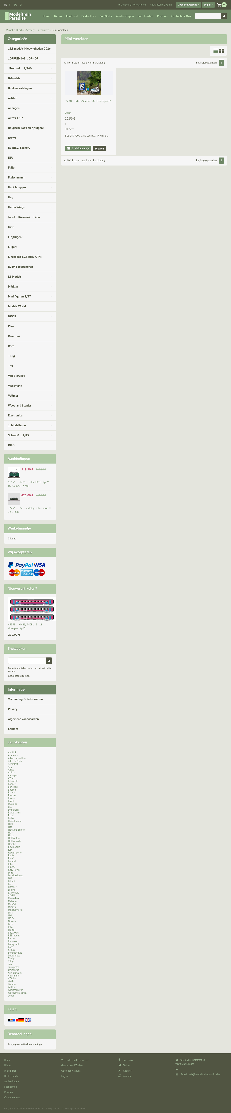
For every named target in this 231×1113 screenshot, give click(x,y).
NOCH (12, 316)
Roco (11, 346)
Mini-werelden (60, 30)
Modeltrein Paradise (33, 1108)
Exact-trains (14, 812)
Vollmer (13, 395)
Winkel (9, 30)
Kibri (11, 227)
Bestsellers (88, 16)
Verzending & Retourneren (25, 699)
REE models (14, 935)
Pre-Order (105, 16)
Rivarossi (14, 336)
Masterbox (13, 898)
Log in (207, 4)
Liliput (12, 247)
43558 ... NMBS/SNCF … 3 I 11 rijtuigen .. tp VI (25, 626)
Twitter (124, 1065)
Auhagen (14, 108)
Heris (11, 832)
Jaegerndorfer (15, 852)
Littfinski (12, 887)
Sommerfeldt (15, 952)
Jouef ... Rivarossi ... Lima (24, 217)
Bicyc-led (13, 786)
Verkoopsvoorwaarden (75, 1108)
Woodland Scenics (20, 405)
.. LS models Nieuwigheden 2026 (29, 48)
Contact (13, 729)
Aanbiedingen (125, 16)
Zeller (11, 995)
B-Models (14, 78)
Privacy (12, 709)
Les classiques (15, 875)
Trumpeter (13, 967)
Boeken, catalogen (20, 88)
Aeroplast (13, 764)
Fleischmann (16, 177)
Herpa (11, 835)
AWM (10, 778)
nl (5, 4)
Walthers (12, 987)
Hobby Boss (14, 838)
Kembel (12, 861)
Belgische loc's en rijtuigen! (26, 128)
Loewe (11, 889)
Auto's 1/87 (15, 118)
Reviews (162, 16)
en (21, 4)
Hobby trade (14, 841)
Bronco (12, 798)
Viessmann (15, 385)
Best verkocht (11, 1076)
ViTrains (12, 978)
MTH (10, 912)
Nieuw (58, 16)
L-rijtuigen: (15, 237)
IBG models (14, 847)
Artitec (12, 98)
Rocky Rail (13, 944)
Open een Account (187, 4)
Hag (10, 197)
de (15, 4)
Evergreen (13, 809)
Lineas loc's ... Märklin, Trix (25, 257)
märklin (12, 895)
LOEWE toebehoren (20, 266)
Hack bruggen (17, 187)
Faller (12, 167)
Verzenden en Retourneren (132, 4)
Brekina (12, 795)
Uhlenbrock (14, 970)
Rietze (11, 938)
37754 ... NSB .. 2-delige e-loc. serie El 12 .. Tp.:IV (29, 510)
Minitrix (12, 907)
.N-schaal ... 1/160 (20, 68)
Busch (11, 801)
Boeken (12, 789)
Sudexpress (14, 955)
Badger (12, 784)
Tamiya (12, 958)
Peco (10, 924)
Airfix (11, 769)
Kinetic (12, 867)
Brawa (12, 138)
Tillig (11, 356)
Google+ (125, 1070)
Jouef (11, 858)
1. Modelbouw (17, 425)
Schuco (12, 949)
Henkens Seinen (16, 829)
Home (46, 16)
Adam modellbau (17, 758)
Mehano (12, 901)
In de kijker (10, 1070)
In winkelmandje (81, 148)
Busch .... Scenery (25, 30)
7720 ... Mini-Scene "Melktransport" (88, 101)
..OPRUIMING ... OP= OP (23, 58)
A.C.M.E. (12, 752)
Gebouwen (43, 30)
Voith (11, 981)
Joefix (11, 855)
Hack (10, 824)
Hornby (12, 844)
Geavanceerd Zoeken (161, 4)
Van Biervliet (16, 376)
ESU (10, 157)
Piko (11, 326)
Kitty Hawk (14, 869)
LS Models (14, 276)
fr (10, 4)
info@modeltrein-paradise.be (204, 1074)
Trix (10, 366)
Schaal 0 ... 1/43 (18, 435)
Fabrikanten (145, 16)
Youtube (125, 1076)
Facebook (125, 1060)
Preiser (11, 929)
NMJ (10, 915)
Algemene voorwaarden (23, 719)
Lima (10, 884)
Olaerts (12, 921)
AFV (10, 766)
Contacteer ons (181, 16)
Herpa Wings (16, 207)
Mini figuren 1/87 (19, 296)
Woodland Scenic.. (17, 992)
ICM (10, 849)
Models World (17, 306)
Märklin (13, 286)
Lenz (10, 872)
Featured (72, 16)
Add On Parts (15, 761)
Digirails (12, 804)
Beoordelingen (20, 1033)
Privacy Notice (52, 1108)
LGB (10, 878)
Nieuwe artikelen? (22, 588)
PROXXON (13, 932)
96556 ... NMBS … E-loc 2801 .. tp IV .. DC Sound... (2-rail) (29, 484)
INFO (11, 445)
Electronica (15, 415)
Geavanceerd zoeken (19, 675)
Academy (13, 755)
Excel (11, 815)
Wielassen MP (15, 990)
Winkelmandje (19, 528)
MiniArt (12, 904)
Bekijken (99, 148)
